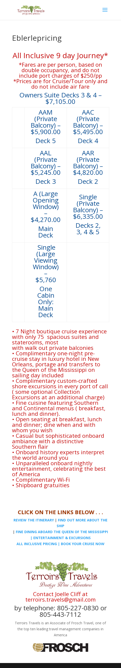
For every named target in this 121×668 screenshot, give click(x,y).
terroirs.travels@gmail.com (60, 599)
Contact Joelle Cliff (57, 594)
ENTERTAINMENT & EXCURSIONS (62, 537)
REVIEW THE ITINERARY (34, 520)
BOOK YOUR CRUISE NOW (82, 543)
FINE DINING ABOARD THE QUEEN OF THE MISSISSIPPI (62, 531)
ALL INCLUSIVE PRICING (37, 543)
